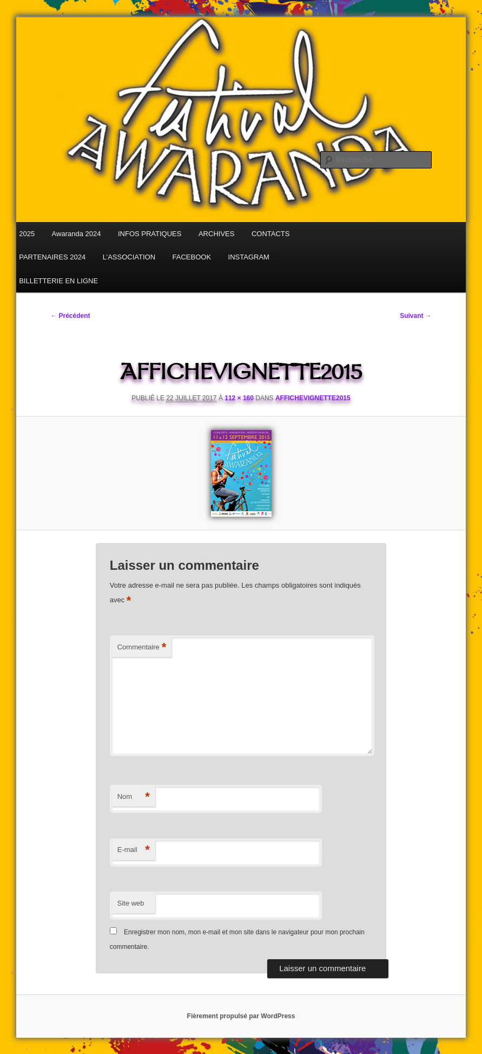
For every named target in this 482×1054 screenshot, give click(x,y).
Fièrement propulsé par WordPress (241, 1016)
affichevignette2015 (313, 398)
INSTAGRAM (248, 257)
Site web (130, 903)
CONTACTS (271, 234)
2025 (27, 234)
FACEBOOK (192, 257)
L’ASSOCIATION (129, 257)
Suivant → (416, 316)
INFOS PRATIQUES (150, 234)
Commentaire (142, 647)
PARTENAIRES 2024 (52, 257)
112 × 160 (239, 398)
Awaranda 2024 (76, 234)
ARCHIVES (216, 234)
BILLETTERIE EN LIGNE (58, 281)
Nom (133, 797)
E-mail (133, 850)
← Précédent (70, 316)
